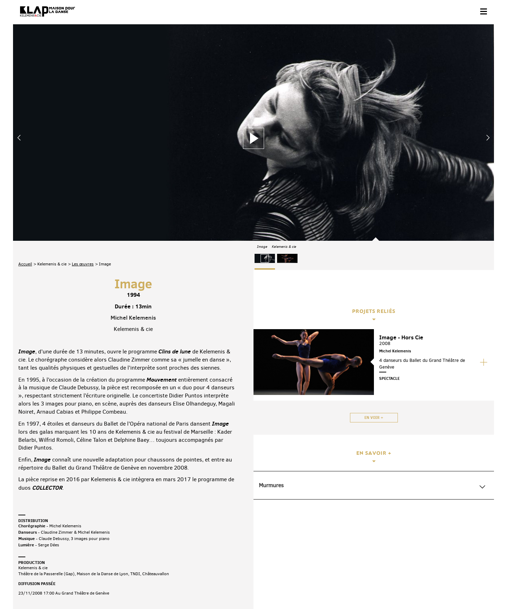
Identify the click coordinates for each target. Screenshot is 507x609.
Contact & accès (33, 586)
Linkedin (480, 554)
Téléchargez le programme (110, 555)
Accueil (25, 188)
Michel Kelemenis (133, 241)
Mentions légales (130, 586)
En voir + (373, 417)
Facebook (406, 554)
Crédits (160, 586)
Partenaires (66, 586)
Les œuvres (83, 188)
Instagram (450, 554)
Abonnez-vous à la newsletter (48, 555)
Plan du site (95, 586)
